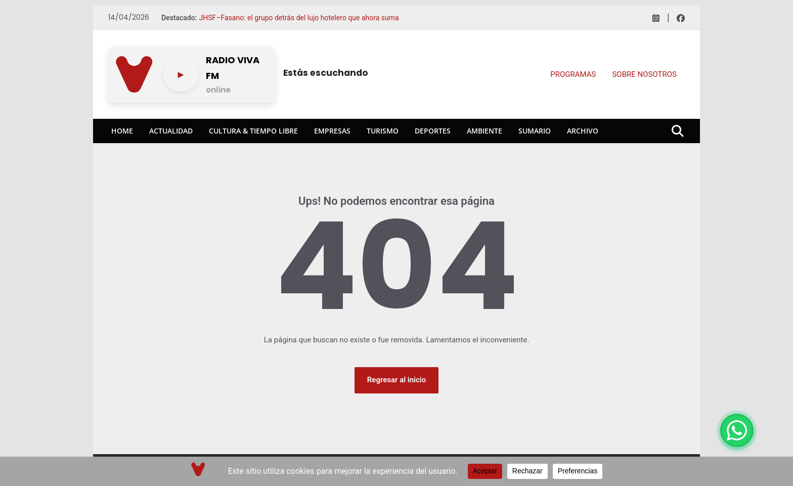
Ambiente (484, 131)
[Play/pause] (181, 74)
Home (122, 131)
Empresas (332, 131)
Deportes (433, 131)
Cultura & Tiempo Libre (253, 131)
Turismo (383, 131)
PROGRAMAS (573, 74)
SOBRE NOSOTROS (644, 74)
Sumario (534, 131)
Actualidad (171, 131)
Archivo (582, 131)
